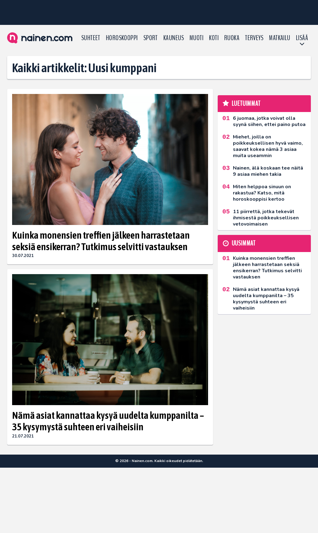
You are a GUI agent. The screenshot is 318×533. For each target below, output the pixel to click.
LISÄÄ (302, 38)
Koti (214, 38)
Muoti (196, 38)
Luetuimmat (246, 103)
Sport (150, 38)
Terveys (254, 38)
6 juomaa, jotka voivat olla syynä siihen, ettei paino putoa (269, 121)
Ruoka (231, 38)
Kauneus (173, 38)
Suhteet (90, 38)
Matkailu (279, 38)
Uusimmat (244, 243)
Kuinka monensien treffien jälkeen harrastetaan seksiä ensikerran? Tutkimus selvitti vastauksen (101, 240)
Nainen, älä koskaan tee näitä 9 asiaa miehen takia (268, 171)
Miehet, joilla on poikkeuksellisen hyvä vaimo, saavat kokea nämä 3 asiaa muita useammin (268, 146)
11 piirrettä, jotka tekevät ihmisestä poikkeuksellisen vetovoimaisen (266, 217)
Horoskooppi (122, 38)
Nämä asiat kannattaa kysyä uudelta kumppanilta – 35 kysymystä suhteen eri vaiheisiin (108, 420)
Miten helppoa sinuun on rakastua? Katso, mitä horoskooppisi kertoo (262, 193)
